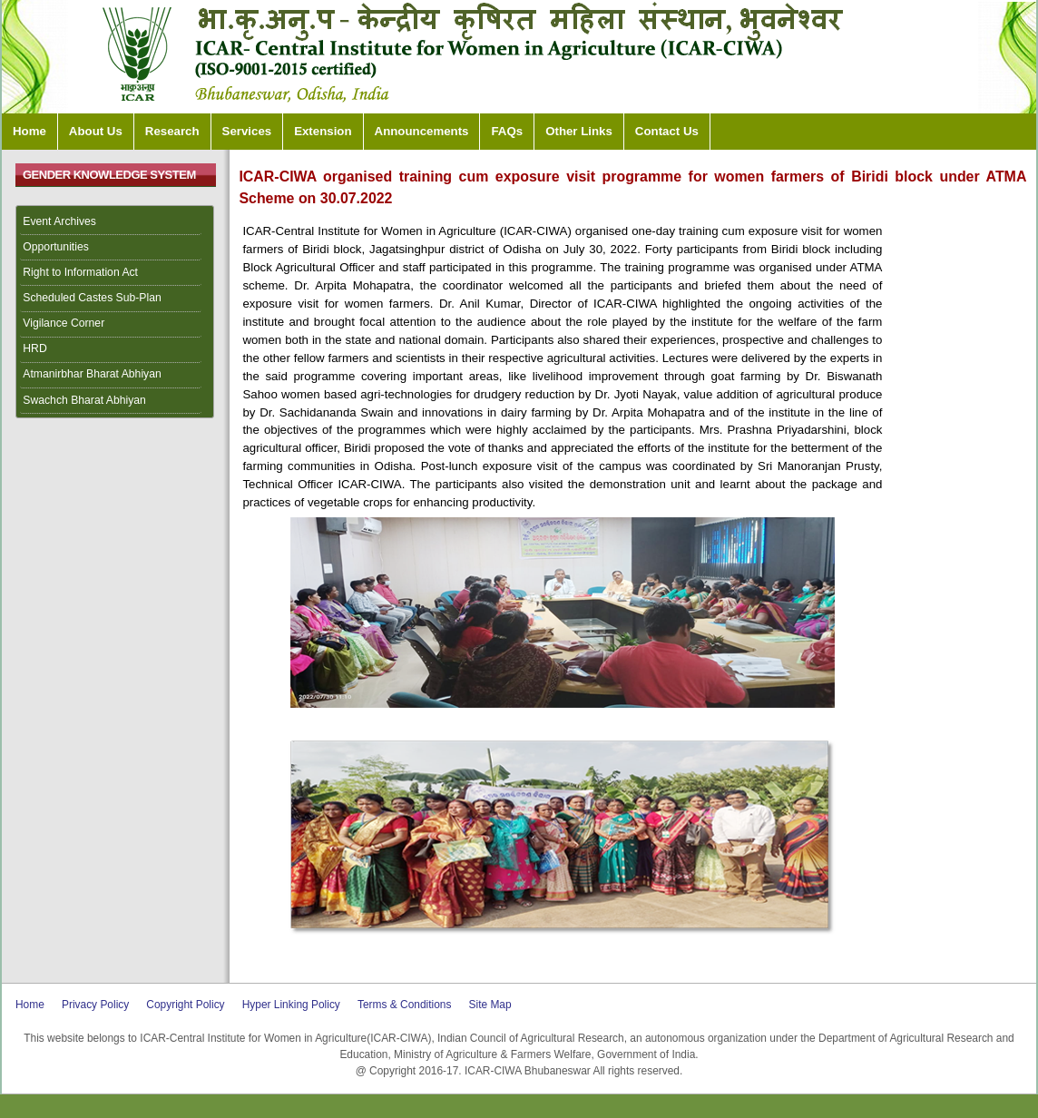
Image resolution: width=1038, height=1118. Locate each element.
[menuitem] (115, 222)
